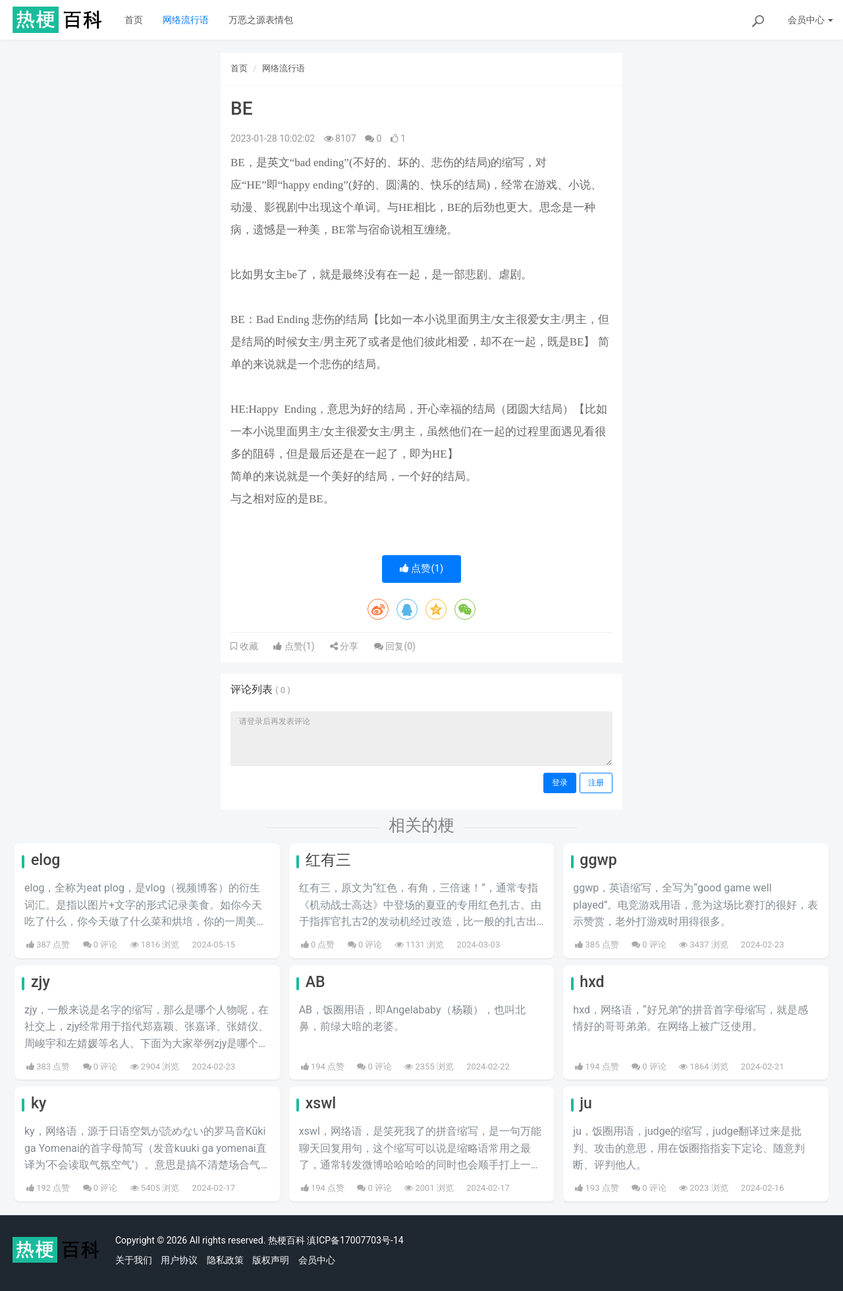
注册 (596, 782)
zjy (40, 982)
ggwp (598, 860)
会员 (810, 20)
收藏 (247, 646)
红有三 (328, 860)
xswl (321, 1103)
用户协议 (179, 1260)
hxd (592, 982)
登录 (560, 782)
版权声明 (270, 1260)
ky (38, 1103)
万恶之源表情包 (261, 20)
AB (315, 982)
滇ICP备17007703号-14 (355, 1240)
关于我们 (133, 1260)
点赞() (422, 568)
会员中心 (316, 1260)
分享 (344, 646)
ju (586, 1103)
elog (45, 860)
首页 (133, 20)
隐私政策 (225, 1260)
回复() (395, 646)
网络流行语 (186, 20)
